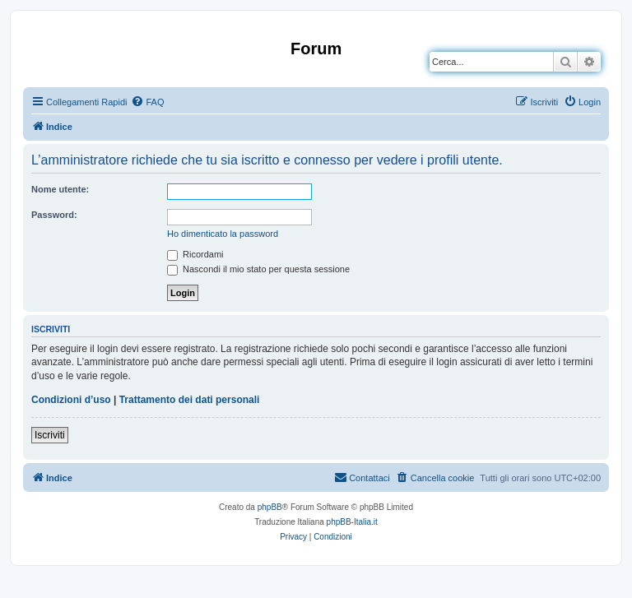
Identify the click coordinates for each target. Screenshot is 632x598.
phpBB (270, 507)
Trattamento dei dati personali (189, 400)
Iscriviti (50, 435)
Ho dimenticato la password (222, 234)
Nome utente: (60, 189)
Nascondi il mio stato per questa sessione (258, 269)
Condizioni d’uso (71, 400)
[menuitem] (147, 102)
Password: (54, 215)
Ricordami (195, 254)
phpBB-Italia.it (352, 521)
